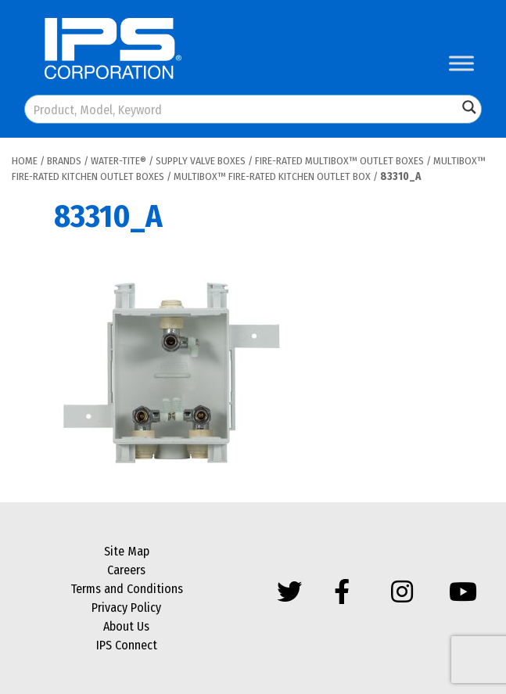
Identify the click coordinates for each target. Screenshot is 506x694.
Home (25, 160)
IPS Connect (126, 645)
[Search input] (242, 109)
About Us (126, 626)
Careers (126, 570)
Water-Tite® (118, 160)
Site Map (126, 551)
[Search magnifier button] (469, 107)
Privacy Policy (126, 607)
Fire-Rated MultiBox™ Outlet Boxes (339, 160)
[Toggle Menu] (461, 63)
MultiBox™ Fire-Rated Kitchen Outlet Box (272, 176)
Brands (64, 160)
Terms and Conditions (126, 588)
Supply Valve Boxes (201, 160)
